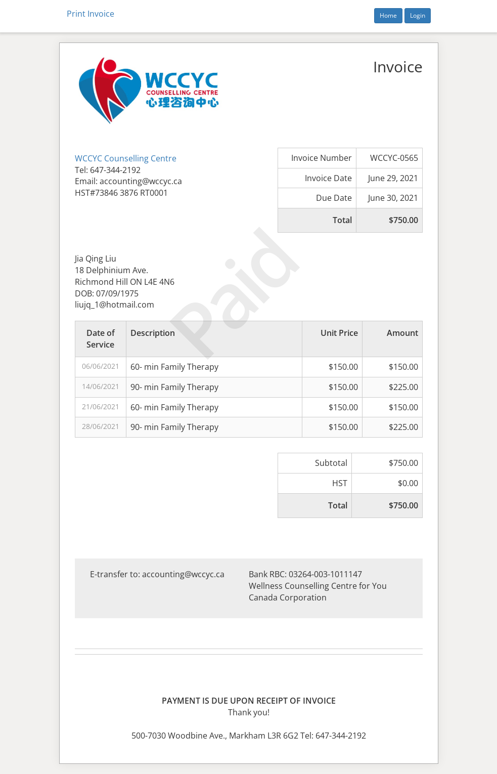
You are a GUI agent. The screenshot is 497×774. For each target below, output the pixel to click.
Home (388, 15)
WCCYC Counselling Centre (125, 158)
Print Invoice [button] (90, 13)
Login (417, 15)
